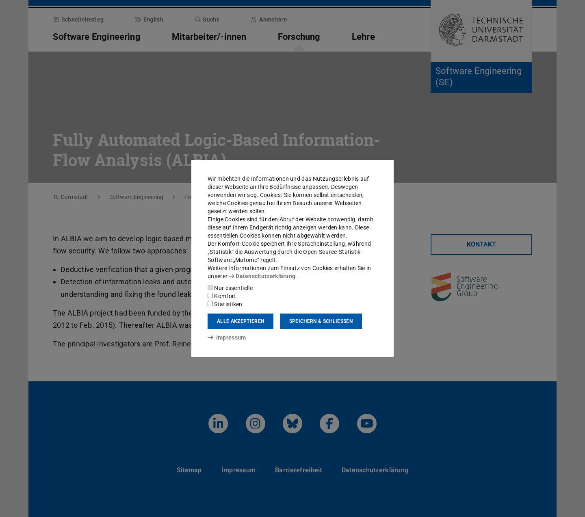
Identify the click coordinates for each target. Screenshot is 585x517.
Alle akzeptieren (240, 321)
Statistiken (225, 304)
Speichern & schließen (321, 321)
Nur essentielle (230, 288)
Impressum (227, 337)
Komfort (222, 296)
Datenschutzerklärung (262, 276)
